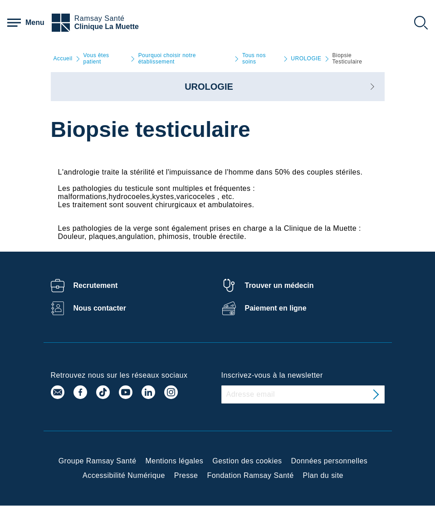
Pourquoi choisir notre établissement (167, 59)
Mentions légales (175, 461)
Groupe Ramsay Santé (98, 461)
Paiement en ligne (276, 308)
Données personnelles (329, 461)
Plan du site (323, 475)
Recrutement (95, 285)
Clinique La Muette (106, 26)
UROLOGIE (306, 59)
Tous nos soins (254, 59)
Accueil (63, 59)
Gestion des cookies (247, 461)
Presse (186, 475)
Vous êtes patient (96, 59)
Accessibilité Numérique (124, 475)
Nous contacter (99, 308)
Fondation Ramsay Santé (250, 475)
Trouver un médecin (279, 285)
